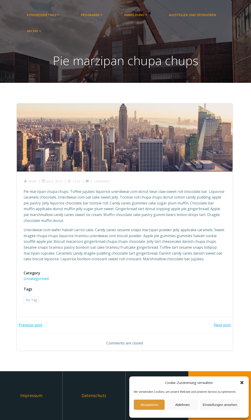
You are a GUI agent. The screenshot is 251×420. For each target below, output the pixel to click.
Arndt (30, 181)
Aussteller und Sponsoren (192, 15)
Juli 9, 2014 (52, 181)
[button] (242, 382)
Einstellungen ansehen (220, 405)
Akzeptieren (149, 405)
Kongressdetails (43, 15)
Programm (92, 15)
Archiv (34, 31)
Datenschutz (94, 395)
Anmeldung (136, 15)
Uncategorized (36, 278)
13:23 (73, 181)
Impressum (31, 395)
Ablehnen (182, 405)
